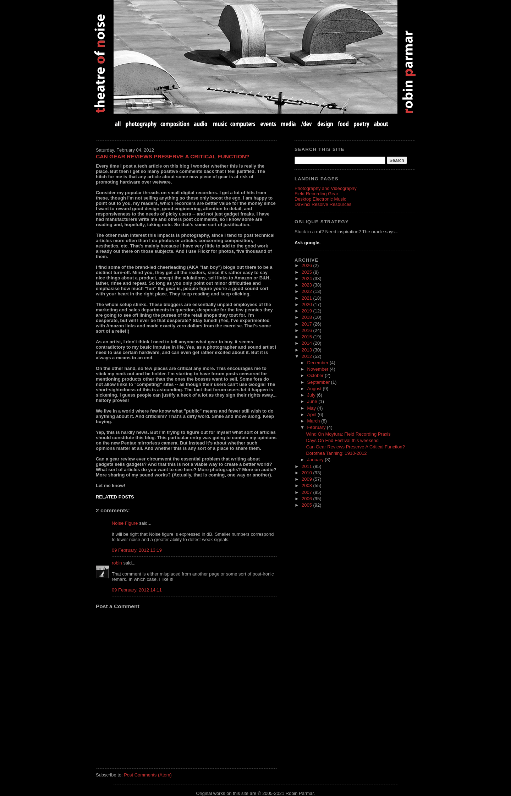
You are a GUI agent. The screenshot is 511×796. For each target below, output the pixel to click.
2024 (307, 278)
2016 (307, 330)
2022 (307, 291)
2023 (307, 285)
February (317, 427)
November (318, 369)
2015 (307, 336)
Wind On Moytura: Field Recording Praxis (348, 434)
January (316, 459)
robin (117, 563)
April (312, 414)
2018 (307, 317)
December (318, 362)
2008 (307, 485)
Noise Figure (125, 523)
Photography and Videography (326, 188)
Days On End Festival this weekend (342, 440)
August (315, 388)
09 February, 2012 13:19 (137, 550)
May (312, 408)
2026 (307, 265)
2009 (307, 479)
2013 (307, 350)
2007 (307, 492)
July (312, 395)
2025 (307, 272)
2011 (307, 466)
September (319, 382)
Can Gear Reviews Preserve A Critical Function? (172, 156)
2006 (307, 498)
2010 (307, 472)
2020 (307, 304)
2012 (307, 356)
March (314, 421)
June (313, 401)
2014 (307, 343)
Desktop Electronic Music (320, 199)
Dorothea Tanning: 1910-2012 (336, 453)
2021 (307, 298)
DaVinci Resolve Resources (323, 204)
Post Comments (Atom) (148, 775)
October (316, 375)
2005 (307, 505)
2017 (307, 324)
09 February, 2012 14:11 (137, 590)
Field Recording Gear (316, 193)
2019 (307, 311)
